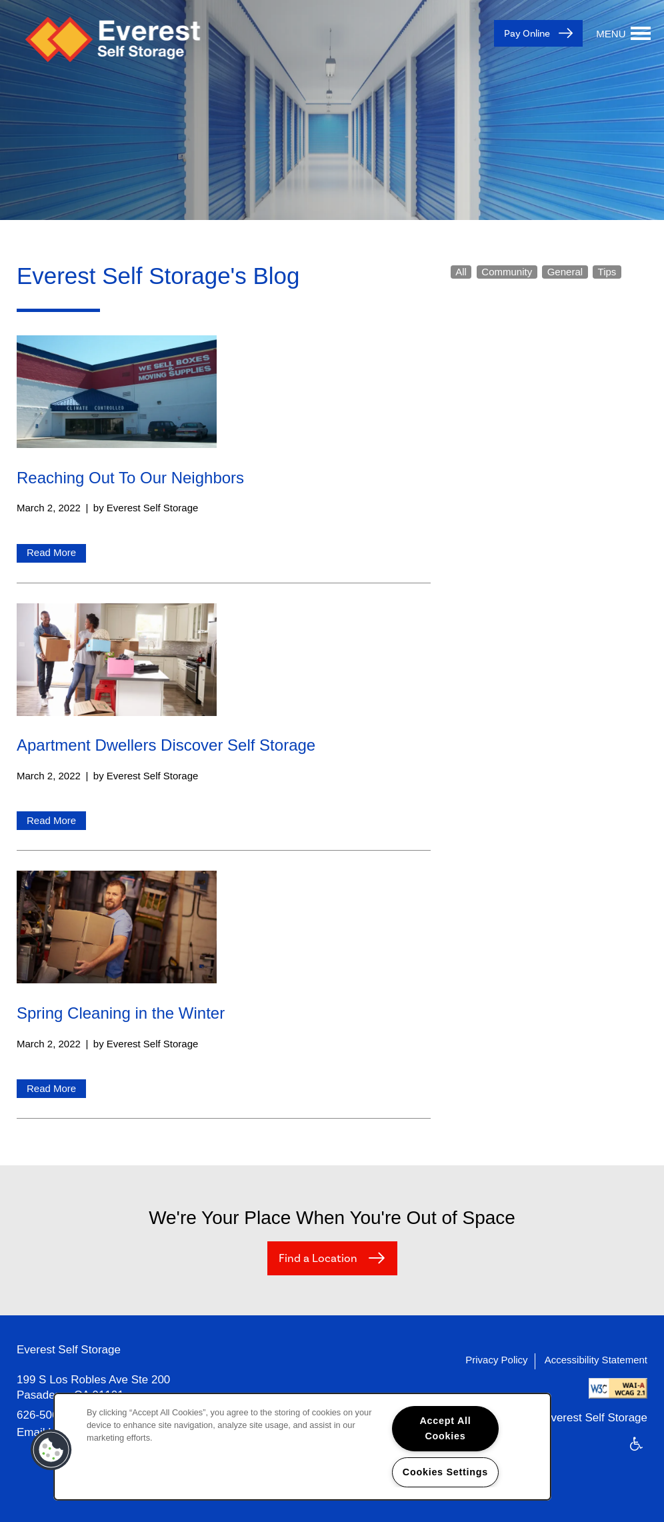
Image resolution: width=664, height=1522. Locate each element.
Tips (607, 271)
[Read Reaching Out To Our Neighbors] (224, 394)
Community (506, 271)
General (565, 271)
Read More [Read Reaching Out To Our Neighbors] (51, 552)
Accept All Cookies (445, 1428)
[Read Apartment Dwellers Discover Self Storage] (224, 662)
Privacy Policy (496, 1359)
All (461, 271)
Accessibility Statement (596, 1359)
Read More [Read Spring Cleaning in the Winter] (51, 1088)
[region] (302, 1447)
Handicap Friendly (636, 1452)
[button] (51, 1450)
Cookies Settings (445, 1472)
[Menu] (623, 33)
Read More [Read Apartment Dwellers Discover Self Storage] (51, 820)
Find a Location (319, 1258)
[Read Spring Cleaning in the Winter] (224, 930)
